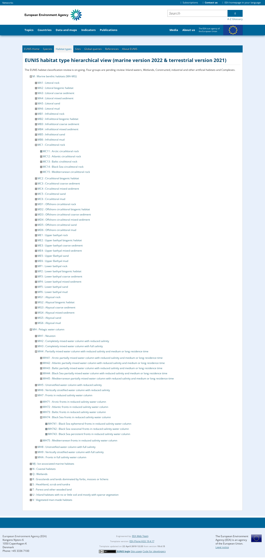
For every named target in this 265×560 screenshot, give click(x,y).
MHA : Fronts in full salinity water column (62, 457)
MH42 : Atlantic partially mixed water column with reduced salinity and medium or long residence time (104, 363)
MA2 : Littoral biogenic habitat (55, 88)
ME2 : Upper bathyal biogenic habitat (60, 240)
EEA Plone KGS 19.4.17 (141, 541)
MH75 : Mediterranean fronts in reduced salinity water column (80, 440)
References (112, 49)
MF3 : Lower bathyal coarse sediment (60, 276)
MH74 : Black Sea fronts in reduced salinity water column (77, 417)
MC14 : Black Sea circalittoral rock (63, 167)
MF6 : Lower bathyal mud (53, 292)
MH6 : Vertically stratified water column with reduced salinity (74, 390)
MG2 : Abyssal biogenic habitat (56, 302)
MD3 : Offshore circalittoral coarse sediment (64, 214)
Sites (78, 49)
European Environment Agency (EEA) (25, 536)
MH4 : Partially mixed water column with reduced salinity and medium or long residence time (93, 351)
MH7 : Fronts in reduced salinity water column (65, 395)
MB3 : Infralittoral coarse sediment (58, 124)
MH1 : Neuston (46, 336)
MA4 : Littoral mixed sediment (55, 98)
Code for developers (154, 551)
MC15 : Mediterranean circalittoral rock (66, 172)
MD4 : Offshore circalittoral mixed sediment (64, 219)
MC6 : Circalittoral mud (51, 199)
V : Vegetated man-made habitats (52, 500)
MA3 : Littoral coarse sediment (56, 93)
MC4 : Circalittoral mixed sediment (58, 188)
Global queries (93, 49)
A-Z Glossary (235, 19)
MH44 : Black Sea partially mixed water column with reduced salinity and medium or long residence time (105, 373)
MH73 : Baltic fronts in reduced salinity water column (74, 412)
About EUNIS (129, 49)
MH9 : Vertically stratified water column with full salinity (71, 452)
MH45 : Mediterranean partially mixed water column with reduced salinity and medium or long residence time (108, 378)
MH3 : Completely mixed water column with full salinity (70, 346)
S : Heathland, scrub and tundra (51, 484)
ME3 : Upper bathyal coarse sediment (60, 245)
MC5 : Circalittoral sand (52, 194)
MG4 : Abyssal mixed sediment (56, 312)
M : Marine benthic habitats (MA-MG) (54, 76)
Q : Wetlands (40, 474)
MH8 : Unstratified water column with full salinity (67, 447)
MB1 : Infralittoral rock (51, 114)
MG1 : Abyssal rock (49, 297)
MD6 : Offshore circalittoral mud (57, 230)
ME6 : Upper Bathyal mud (53, 261)
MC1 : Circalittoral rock (51, 145)
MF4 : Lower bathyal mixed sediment (59, 281)
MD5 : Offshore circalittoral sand (57, 225)
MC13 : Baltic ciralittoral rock (60, 161)
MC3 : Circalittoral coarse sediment (59, 183)
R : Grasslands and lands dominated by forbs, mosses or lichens (70, 479)
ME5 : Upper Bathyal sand (53, 256)
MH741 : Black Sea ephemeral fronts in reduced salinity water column (89, 423)
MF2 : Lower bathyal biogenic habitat (59, 271)
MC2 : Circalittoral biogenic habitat (58, 178)
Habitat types (64, 49)
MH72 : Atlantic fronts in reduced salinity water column (75, 407)
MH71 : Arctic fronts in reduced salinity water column (74, 402)
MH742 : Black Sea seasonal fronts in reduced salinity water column (88, 429)
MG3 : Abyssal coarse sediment (56, 307)
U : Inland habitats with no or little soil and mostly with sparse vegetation (75, 495)
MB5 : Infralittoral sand (51, 134)
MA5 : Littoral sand (49, 103)
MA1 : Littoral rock (48, 83)
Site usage (136, 551)
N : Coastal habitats (44, 469)
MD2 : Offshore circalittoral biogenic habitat (64, 209)
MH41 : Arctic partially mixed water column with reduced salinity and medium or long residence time (103, 358)
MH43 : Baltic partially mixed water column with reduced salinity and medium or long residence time (102, 368)
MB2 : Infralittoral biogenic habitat (58, 119)
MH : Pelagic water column (48, 329)
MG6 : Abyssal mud (49, 323)
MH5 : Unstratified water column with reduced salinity (70, 385)
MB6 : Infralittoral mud (51, 139)
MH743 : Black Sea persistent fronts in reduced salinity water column (89, 434)
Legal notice (222, 547)
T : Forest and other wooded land (52, 489)
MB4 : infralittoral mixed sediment (58, 129)
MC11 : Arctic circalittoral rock (61, 151)
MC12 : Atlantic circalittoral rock (62, 156)
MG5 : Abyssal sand (49, 318)
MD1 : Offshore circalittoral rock (57, 204)
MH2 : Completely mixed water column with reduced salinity (73, 341)
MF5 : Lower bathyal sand (53, 287)
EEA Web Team (140, 536)
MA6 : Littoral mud (49, 108)
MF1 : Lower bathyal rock (52, 266)
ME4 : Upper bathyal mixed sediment (60, 250)
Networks (7, 2)
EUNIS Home (32, 49)
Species (47, 49)
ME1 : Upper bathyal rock (53, 235)
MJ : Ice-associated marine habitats (53, 464)
